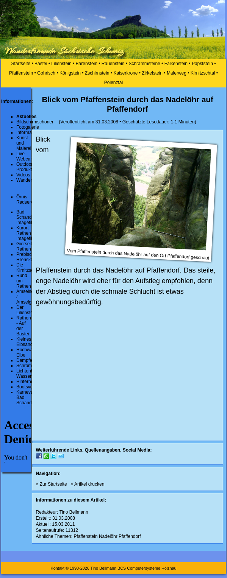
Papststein (202, 63)
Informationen (30, 132)
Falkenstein (176, 63)
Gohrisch (46, 73)
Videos (23, 175)
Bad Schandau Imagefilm (26, 217)
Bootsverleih (28, 386)
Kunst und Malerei (23, 143)
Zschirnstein (97, 73)
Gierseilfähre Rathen (29, 246)
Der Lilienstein (26, 310)
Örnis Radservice (27, 199)
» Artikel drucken (88, 484)
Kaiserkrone (125, 73)
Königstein (70, 73)
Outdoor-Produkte (25, 167)
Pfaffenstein (21, 73)
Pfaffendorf (130, 536)
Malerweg (176, 73)
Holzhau (169, 568)
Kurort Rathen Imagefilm (26, 233)
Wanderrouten (30, 180)
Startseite (21, 63)
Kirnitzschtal (203, 73)
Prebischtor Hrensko (27, 257)
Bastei (40, 63)
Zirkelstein (152, 73)
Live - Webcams (26, 156)
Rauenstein (113, 63)
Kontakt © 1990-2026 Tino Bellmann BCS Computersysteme (105, 568)
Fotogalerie (27, 127)
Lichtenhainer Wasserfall (30, 373)
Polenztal (113, 82)
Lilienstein (61, 63)
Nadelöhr (108, 536)
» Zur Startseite (51, 484)
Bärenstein (86, 63)
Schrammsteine (144, 63)
